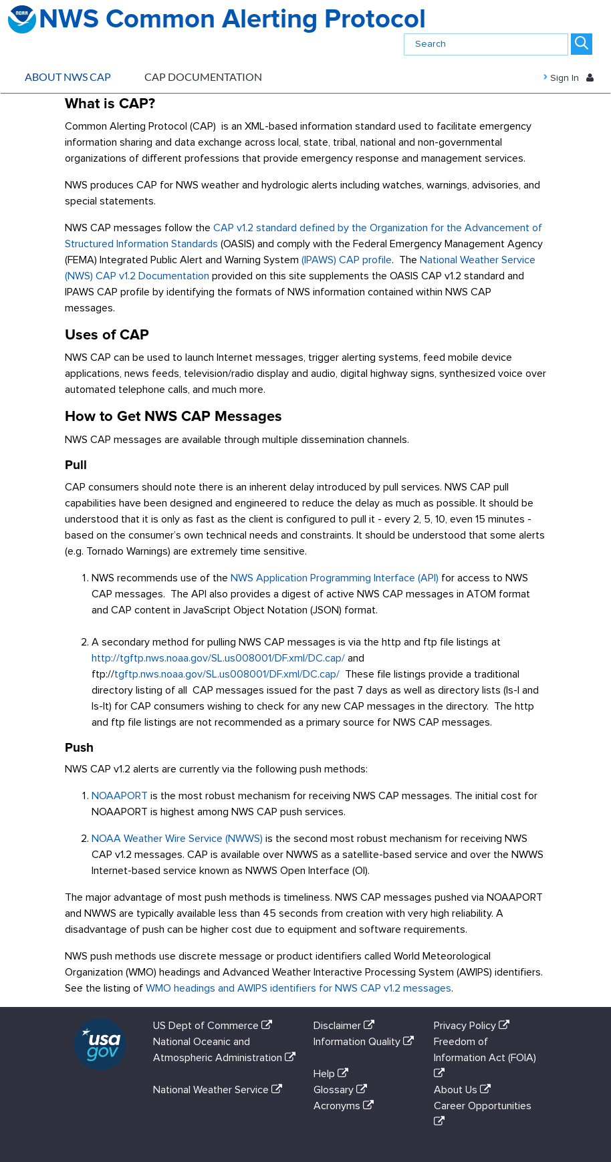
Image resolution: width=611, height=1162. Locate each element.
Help (334, 1073)
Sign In (575, 77)
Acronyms (346, 1106)
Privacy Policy (474, 1025)
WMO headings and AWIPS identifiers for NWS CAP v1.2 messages (298, 988)
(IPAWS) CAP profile (346, 260)
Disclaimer (347, 1025)
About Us (465, 1089)
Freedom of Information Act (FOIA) (485, 1057)
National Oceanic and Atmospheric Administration (224, 1057)
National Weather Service (220, 1089)
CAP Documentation (203, 76)
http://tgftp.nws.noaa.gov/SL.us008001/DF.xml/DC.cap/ (218, 658)
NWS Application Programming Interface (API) (335, 578)
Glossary (343, 1089)
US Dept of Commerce (215, 1025)
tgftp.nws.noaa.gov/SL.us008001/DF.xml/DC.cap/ (227, 674)
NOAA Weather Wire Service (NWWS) (177, 838)
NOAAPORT (120, 795)
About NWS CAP (68, 76)
